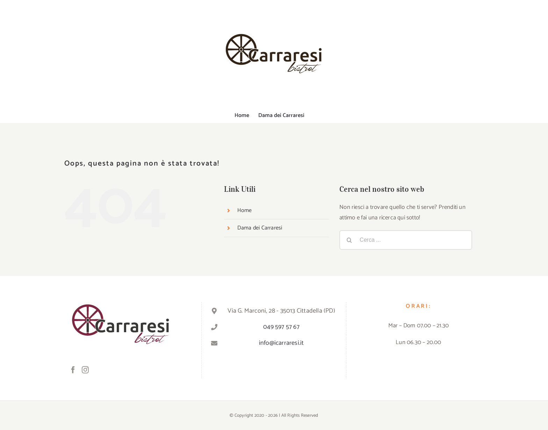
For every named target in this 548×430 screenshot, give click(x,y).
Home (244, 210)
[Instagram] (85, 369)
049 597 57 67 (281, 327)
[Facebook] (73, 369)
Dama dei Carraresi (259, 228)
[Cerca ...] (405, 240)
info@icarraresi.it (281, 343)
